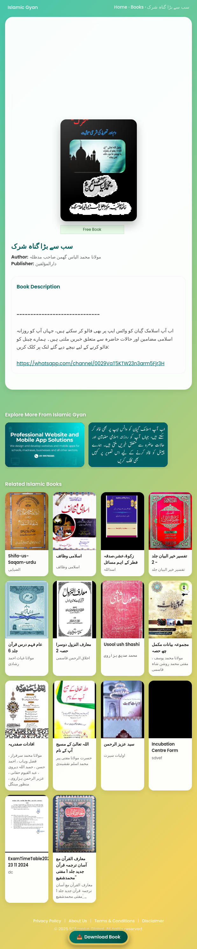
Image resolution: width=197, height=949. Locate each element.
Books (137, 7)
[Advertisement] (98, 71)
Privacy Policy (47, 921)
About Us (77, 921)
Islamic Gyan (23, 7)
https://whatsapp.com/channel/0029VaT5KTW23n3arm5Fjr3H (90, 363)
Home (120, 7)
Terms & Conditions (115, 921)
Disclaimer (153, 921)
